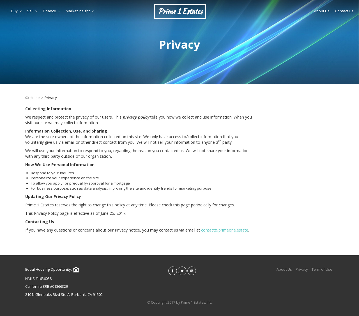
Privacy (302, 269)
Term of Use (322, 269)
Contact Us (344, 10)
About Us (322, 10)
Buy (16, 10)
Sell (32, 10)
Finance (51, 10)
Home (32, 97)
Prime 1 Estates (180, 11)
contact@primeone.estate (224, 230)
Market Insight (80, 10)
